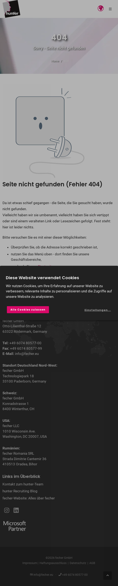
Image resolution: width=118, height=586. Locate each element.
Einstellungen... (98, 310)
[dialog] (59, 293)
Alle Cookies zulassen (27, 309)
